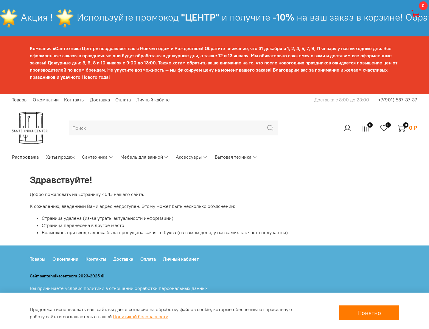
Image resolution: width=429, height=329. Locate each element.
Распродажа (25, 157)
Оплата (123, 100)
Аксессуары (191, 157)
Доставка (100, 100)
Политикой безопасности (140, 316)
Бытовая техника (236, 157)
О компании (46, 100)
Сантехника (97, 157)
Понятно (369, 312)
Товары (19, 100)
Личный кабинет (154, 100)
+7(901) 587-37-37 (397, 100)
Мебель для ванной (144, 157)
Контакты (74, 100)
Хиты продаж (60, 157)
